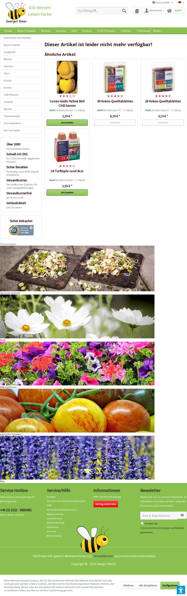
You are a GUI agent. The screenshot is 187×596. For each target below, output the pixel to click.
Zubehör (8, 101)
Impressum (53, 527)
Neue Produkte (12, 45)
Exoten (7, 87)
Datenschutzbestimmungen (155, 528)
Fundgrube (10, 52)
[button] (181, 590)
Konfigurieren (170, 585)
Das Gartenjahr (12, 130)
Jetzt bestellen (67, 122)
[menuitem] (102, 10)
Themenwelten (12, 116)
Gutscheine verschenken (17, 37)
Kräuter (8, 80)
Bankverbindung (55, 522)
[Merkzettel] (137, 10)
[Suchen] (124, 10)
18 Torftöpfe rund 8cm (67, 171)
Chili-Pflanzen (11, 94)
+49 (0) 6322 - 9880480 (15, 510)
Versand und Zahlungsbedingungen (66, 501)
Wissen (157, 30)
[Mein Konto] (153, 10)
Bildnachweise (54, 535)
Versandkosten (103, 556)
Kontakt (51, 496)
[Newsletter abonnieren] (182, 515)
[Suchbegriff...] (102, 10)
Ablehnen (128, 585)
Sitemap (51, 531)
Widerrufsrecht (55, 514)
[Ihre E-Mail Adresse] (159, 516)
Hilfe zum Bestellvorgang (107, 496)
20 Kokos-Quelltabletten (163, 101)
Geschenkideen (12, 123)
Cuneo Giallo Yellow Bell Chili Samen (67, 103)
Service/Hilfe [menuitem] (161, 2)
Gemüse (8, 66)
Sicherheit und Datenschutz (62, 509)
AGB (49, 505)
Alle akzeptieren (148, 585)
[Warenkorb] (175, 10)
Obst (6, 73)
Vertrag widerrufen (105, 504)
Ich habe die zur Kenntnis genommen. (162, 528)
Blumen (8, 59)
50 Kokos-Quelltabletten (115, 101)
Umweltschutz (54, 518)
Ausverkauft (115, 122)
